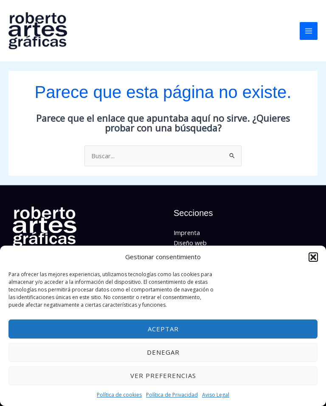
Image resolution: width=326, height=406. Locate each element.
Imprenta (187, 233)
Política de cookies (119, 394)
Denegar (163, 352)
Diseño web (190, 243)
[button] (313, 257)
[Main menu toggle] (309, 31)
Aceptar (163, 329)
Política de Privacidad (172, 394)
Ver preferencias (163, 375)
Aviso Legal (215, 394)
